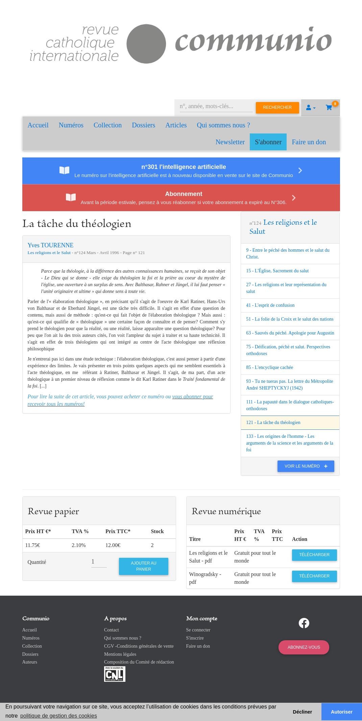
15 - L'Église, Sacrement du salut (277, 270)
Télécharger (314, 554)
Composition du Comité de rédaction (139, 662)
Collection (108, 125)
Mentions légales (120, 654)
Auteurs (29, 662)
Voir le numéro (308, 466)
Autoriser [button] (342, 712)
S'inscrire (195, 638)
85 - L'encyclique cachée (269, 367)
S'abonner (268, 142)
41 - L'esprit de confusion (270, 305)
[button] (311, 107)
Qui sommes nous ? (223, 125)
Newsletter (230, 142)
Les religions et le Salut (50, 252)
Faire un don (309, 142)
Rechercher (277, 107)
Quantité (37, 562)
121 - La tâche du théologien (273, 422)
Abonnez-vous (304, 647)
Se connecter (198, 629)
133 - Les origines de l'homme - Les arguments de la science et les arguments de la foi (289, 443)
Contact (111, 629)
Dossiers (143, 125)
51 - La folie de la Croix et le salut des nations (290, 319)
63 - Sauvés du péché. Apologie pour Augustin (290, 332)
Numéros (71, 125)
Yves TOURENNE (51, 245)
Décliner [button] (302, 712)
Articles (176, 125)
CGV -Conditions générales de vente (139, 646)
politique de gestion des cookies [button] (58, 716)
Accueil (38, 125)
